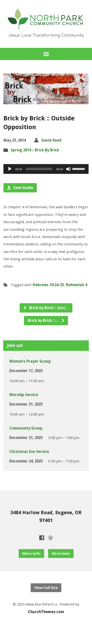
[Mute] (68, 169)
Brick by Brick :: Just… (46, 308)
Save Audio (20, 188)
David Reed (51, 140)
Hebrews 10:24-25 (48, 285)
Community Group (25, 428)
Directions (61, 553)
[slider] (39, 169)
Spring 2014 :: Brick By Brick (35, 150)
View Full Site (46, 588)
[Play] (9, 169)
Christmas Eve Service (29, 452)
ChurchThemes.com (46, 612)
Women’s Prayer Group (30, 361)
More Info (31, 553)
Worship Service (23, 395)
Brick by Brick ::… (46, 320)
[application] (46, 169)
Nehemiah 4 (76, 285)
